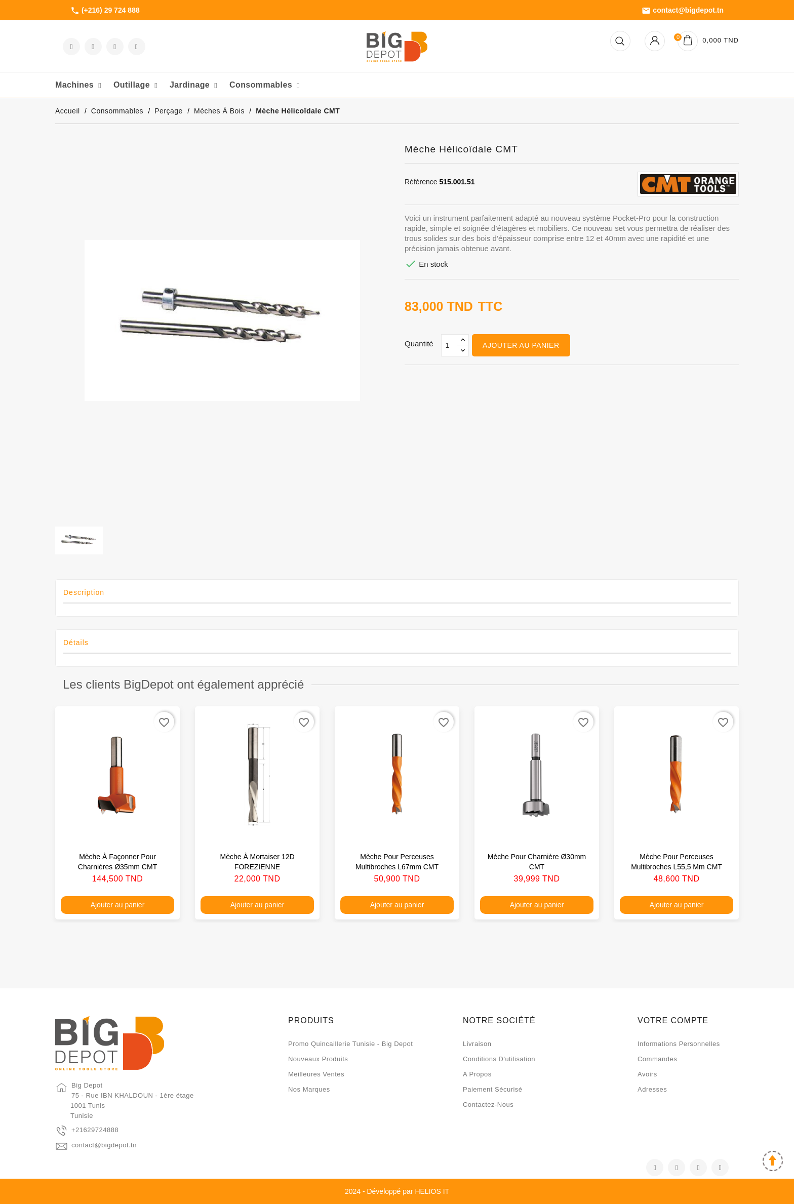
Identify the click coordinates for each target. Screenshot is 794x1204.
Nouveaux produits (318, 1059)
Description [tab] (83, 592)
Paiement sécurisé (493, 1089)
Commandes (657, 1059)
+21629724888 (94, 1130)
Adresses (652, 1089)
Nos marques (309, 1089)
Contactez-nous (488, 1104)
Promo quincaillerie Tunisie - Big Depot (350, 1044)
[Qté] (449, 345)
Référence (421, 182)
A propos (477, 1074)
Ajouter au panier (521, 345)
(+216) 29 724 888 (105, 10)
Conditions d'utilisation (499, 1059)
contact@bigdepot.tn (683, 10)
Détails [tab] (76, 642)
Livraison (477, 1044)
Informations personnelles (679, 1044)
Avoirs (647, 1074)
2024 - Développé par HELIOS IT (397, 1191)
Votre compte (673, 1020)
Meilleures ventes (316, 1074)
